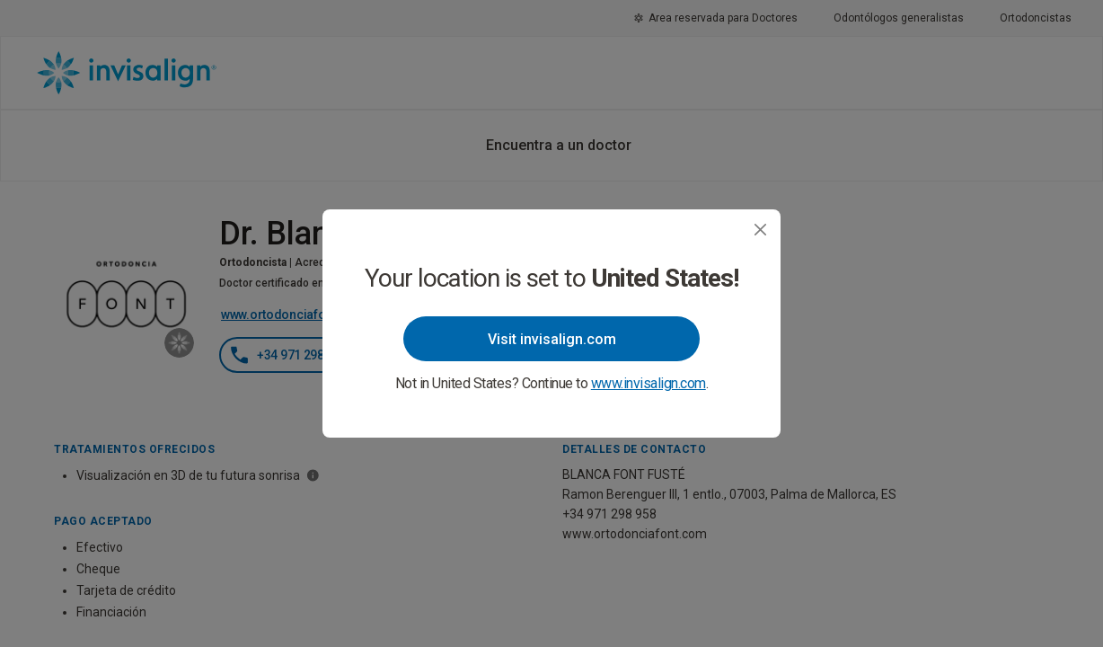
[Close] (760, 230)
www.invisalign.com (648, 383)
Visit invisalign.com (552, 339)
